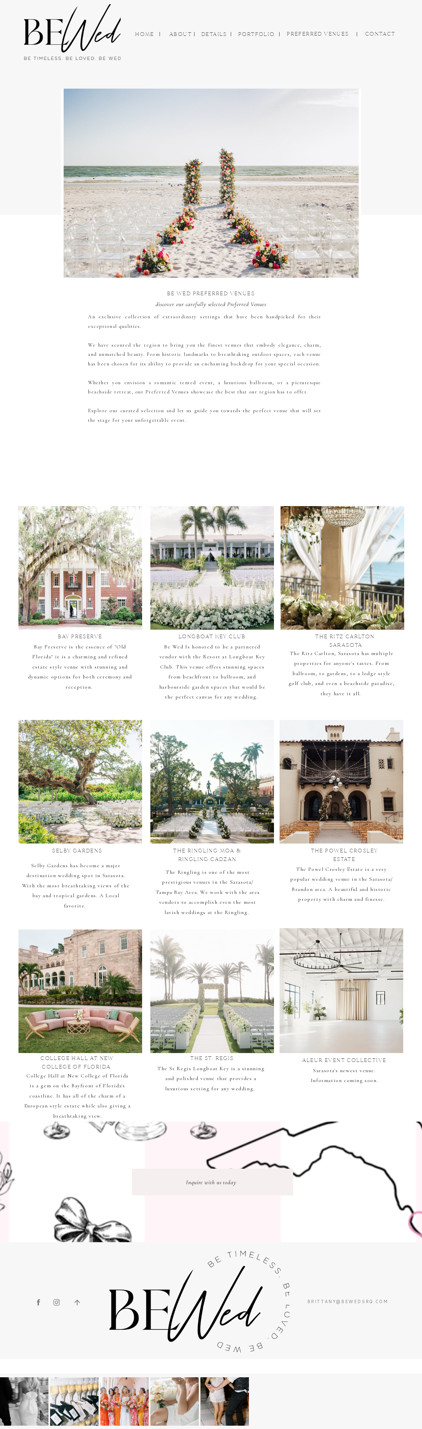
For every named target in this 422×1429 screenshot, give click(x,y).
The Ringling (183, 872)
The (163, 1068)
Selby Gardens (49, 865)
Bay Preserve (50, 646)
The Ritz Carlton (312, 653)
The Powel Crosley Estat (328, 869)
